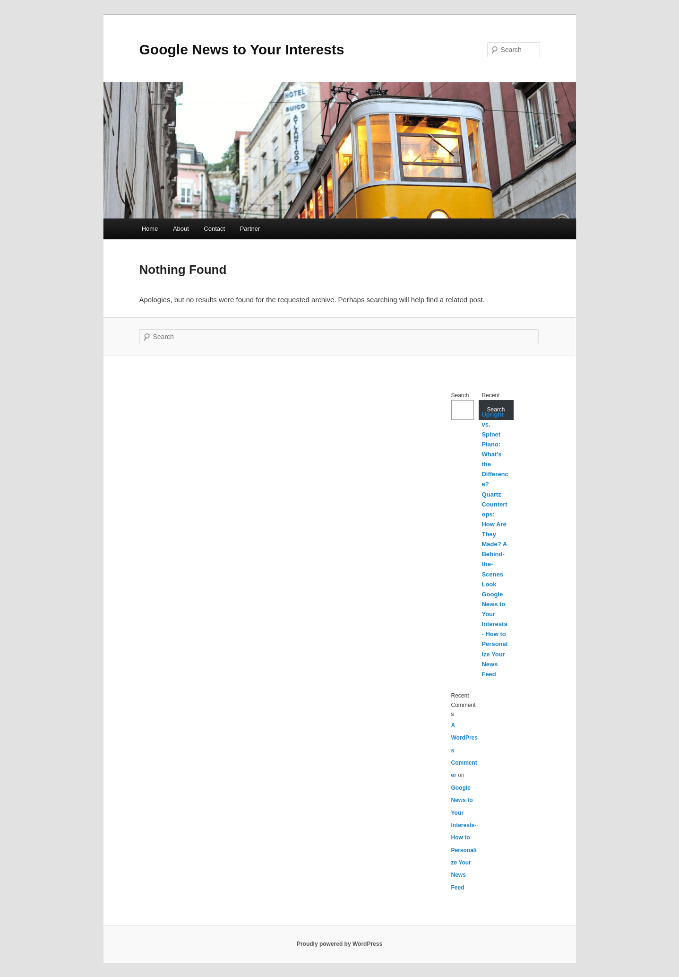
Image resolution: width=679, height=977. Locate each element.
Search (460, 395)
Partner (250, 228)
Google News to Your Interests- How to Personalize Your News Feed (494, 634)
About (181, 228)
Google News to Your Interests (241, 49)
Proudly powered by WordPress (339, 944)
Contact (214, 228)
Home (150, 228)
